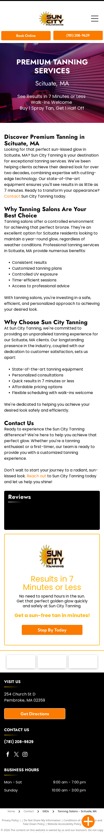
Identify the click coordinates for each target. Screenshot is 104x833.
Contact (12, 196)
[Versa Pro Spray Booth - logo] (83, 661)
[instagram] (25, 755)
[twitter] (16, 755)
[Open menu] (94, 18)
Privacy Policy (10, 820)
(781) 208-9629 (19, 741)
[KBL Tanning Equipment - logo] (52, 661)
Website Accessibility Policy (64, 824)
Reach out (36, 476)
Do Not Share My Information (42, 820)
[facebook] (8, 755)
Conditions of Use (75, 820)
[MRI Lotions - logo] (21, 661)
